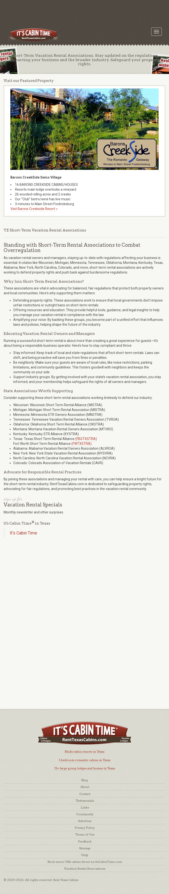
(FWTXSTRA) (81, 444)
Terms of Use (85, 834)
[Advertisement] (84, 11)
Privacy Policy (85, 827)
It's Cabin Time (23, 533)
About (85, 787)
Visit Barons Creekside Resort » (34, 209)
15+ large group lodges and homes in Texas (84, 768)
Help (84, 855)
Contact (84, 794)
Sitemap (84, 848)
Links (85, 807)
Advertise (85, 821)
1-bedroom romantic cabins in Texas (84, 760)
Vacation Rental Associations (84, 868)
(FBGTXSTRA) (86, 439)
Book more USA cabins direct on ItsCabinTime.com (84, 862)
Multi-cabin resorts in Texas (84, 751)
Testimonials (85, 800)
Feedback (85, 841)
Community (85, 814)
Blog (84, 780)
